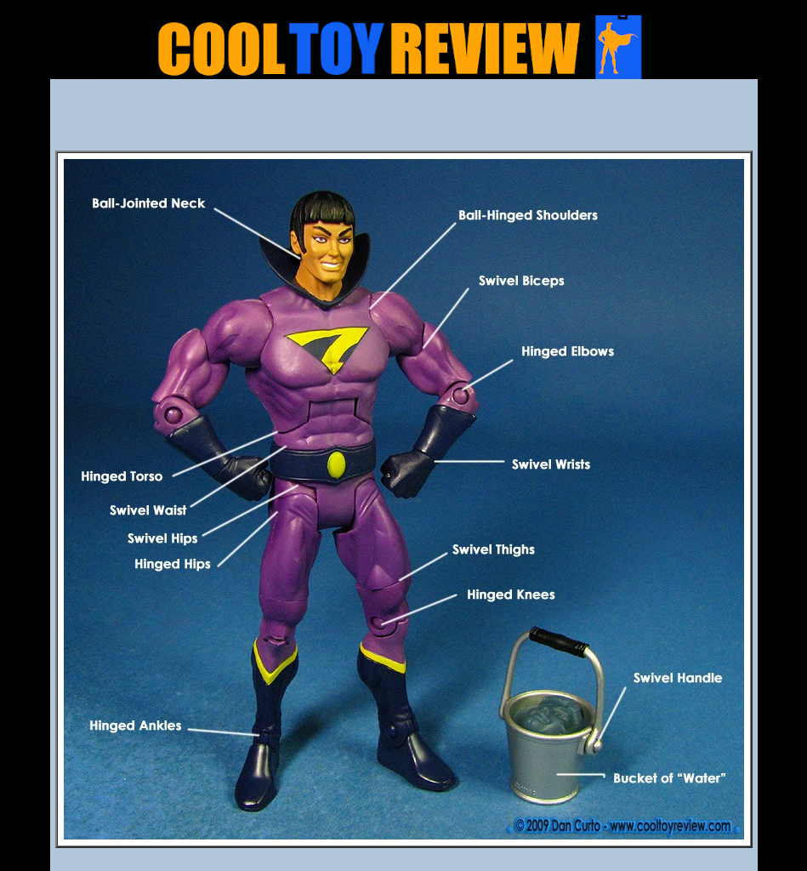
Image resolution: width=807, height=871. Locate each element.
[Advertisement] (404, 119)
